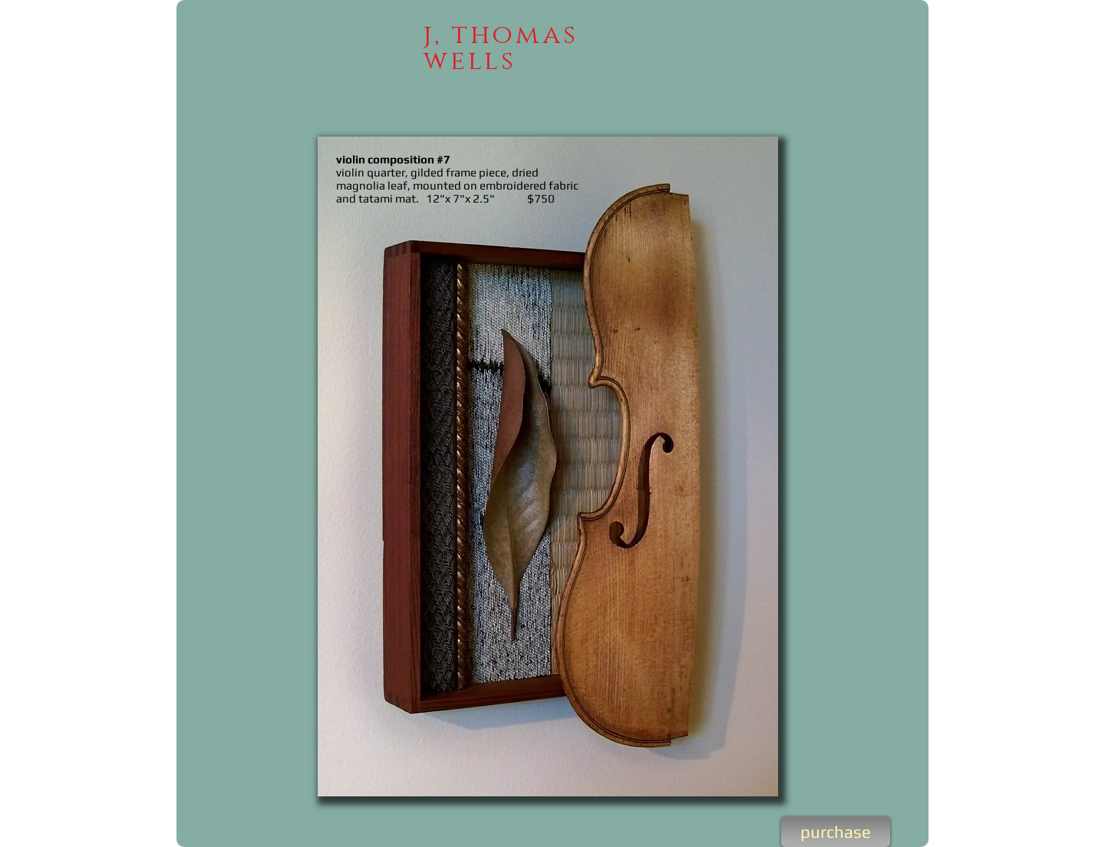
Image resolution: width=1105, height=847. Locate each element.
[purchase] (835, 831)
